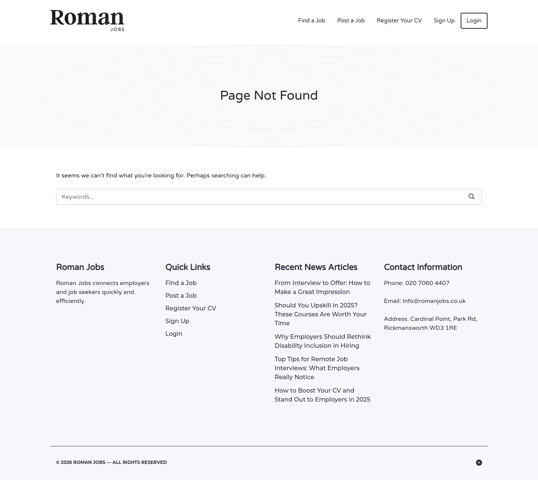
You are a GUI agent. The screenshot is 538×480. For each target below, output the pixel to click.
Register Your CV (399, 20)
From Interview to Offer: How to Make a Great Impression (322, 287)
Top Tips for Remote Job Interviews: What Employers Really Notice (317, 368)
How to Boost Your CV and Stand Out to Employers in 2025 (322, 395)
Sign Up (444, 20)
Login (474, 20)
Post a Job (351, 20)
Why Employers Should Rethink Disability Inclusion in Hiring (323, 341)
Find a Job (311, 20)
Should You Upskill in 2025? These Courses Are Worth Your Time (321, 314)
